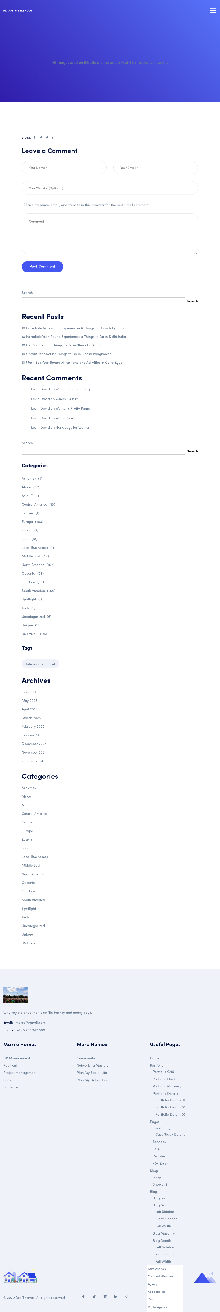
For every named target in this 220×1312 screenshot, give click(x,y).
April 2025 (30, 709)
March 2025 (31, 717)
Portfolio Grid (163, 1071)
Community (86, 1057)
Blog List (159, 1197)
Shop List (160, 1184)
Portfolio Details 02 (170, 1106)
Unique (31, 625)
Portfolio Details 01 (170, 1099)
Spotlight (32, 599)
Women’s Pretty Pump (73, 408)
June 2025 (29, 691)
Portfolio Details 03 (170, 1114)
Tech (28, 607)
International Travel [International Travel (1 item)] (40, 664)
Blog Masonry (164, 1233)
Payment (10, 1065)
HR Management (16, 1057)
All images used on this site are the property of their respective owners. (110, 62)
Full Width (163, 1225)
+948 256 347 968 (31, 1030)
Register (159, 1156)
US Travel (35, 633)
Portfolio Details (165, 1093)
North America (38, 564)
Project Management (20, 1072)
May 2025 (29, 700)
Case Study (161, 1127)
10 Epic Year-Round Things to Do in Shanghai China (62, 345)
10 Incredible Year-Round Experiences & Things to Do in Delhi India (74, 336)
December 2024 (34, 743)
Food (29, 538)
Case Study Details (170, 1134)
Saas (7, 1079)
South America (38, 590)
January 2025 (32, 734)
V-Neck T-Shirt (67, 398)
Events (30, 530)
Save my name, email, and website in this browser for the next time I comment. (88, 224)
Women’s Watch (68, 417)
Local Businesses (38, 547)
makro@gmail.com (31, 1022)
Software (10, 1087)
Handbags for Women (73, 427)
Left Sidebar (164, 1211)
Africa (31, 486)
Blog (153, 1191)
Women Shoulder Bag (73, 389)
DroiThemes (25, 1297)
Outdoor (33, 581)
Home (154, 1057)
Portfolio (157, 1065)
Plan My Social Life (92, 1072)
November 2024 (34, 752)
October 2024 (32, 760)
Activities (32, 478)
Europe (32, 521)
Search (27, 292)
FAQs (157, 1148)
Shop (154, 1170)
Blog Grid (160, 1205)
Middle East (35, 555)
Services (159, 1141)
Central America (38, 504)
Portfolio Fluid (164, 1078)
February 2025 (33, 726)
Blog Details (162, 1240)
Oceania (33, 573)
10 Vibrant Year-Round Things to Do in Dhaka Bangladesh (67, 353)
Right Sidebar (166, 1218)
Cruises (30, 512)
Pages (155, 1121)
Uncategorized (36, 616)
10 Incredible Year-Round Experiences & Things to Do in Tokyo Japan (75, 327)
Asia (30, 495)
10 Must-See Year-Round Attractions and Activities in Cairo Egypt (73, 362)
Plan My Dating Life (92, 1079)
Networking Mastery (93, 1065)
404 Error (160, 1163)
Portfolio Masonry (167, 1086)
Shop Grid (161, 1176)
